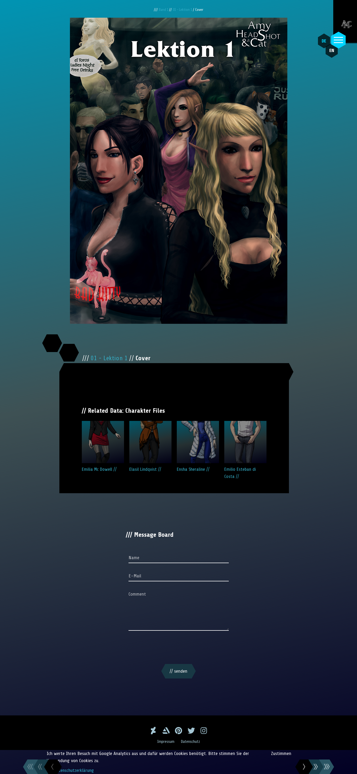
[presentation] (179, 648)
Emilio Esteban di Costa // (245, 450)
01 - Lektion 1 (183, 10)
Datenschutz (191, 741)
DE (323, 41)
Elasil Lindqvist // (150, 446)
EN (329, 53)
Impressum (165, 741)
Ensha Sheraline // (198, 446)
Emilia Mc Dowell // (103, 446)
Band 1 (163, 10)
